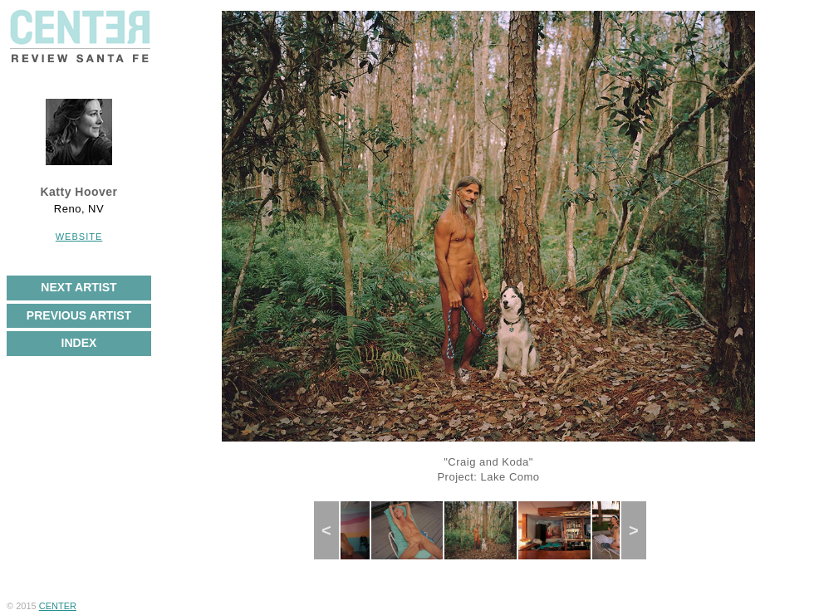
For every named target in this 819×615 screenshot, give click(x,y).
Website (79, 237)
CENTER (57, 606)
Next (639, 530)
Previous (333, 530)
